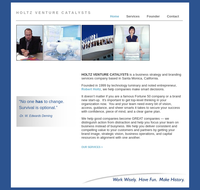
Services (133, 16)
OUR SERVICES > (92, 147)
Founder (154, 16)
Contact (173, 16)
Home (115, 16)
